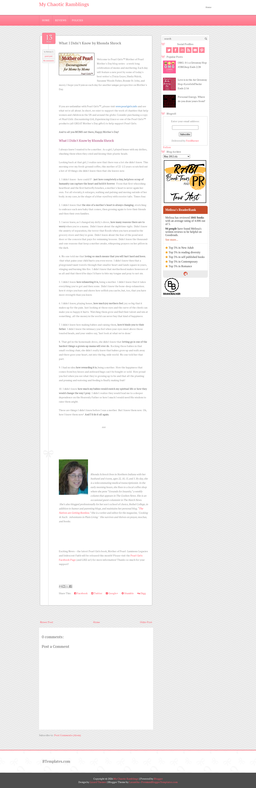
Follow (167, 147)
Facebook (81, 593)
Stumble (128, 593)
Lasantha (134, 782)
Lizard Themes (98, 782)
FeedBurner (192, 140)
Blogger (158, 778)
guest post (48, 56)
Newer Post (46, 622)
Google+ (112, 593)
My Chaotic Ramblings (64, 4)
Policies (77, 20)
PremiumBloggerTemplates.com (159, 782)
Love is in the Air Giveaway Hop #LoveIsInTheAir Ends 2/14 (192, 84)
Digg (141, 593)
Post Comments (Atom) (67, 735)
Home (209, 7)
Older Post (146, 622)
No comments (48, 60)
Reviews (60, 20)
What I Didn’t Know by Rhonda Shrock (90, 43)
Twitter (96, 593)
